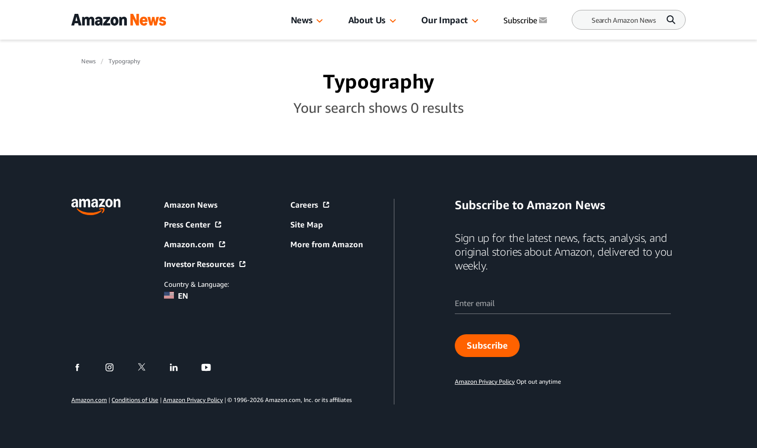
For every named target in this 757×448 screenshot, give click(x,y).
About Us (366, 19)
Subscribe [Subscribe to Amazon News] (526, 20)
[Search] (623, 20)
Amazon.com (195, 244)
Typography (124, 61)
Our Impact (444, 19)
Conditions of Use (134, 399)
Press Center (193, 224)
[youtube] (212, 367)
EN (176, 296)
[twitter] (148, 367)
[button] (319, 21)
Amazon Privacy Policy (193, 399)
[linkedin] (180, 367)
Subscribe (487, 345)
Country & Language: (196, 284)
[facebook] (83, 367)
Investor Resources (205, 264)
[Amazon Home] (118, 20)
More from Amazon (326, 244)
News (302, 19)
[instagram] (116, 367)
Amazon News (190, 205)
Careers (310, 205)
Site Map (306, 224)
